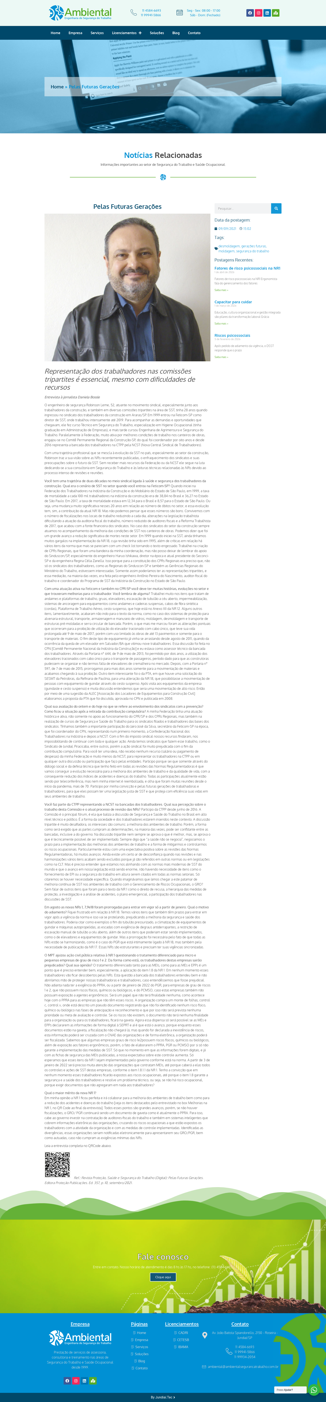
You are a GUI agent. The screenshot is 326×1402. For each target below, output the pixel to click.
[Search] (276, 208)
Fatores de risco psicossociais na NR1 (247, 268)
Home (55, 33)
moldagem (227, 251)
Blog (176, 33)
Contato (194, 33)
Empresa (75, 33)
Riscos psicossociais (232, 335)
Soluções (157, 33)
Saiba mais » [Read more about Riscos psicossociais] (221, 357)
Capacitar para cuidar (233, 302)
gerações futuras (253, 246)
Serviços (97, 33)
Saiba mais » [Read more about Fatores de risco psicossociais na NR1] (221, 290)
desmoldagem (229, 246)
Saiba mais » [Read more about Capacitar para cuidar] (221, 323)
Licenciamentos (127, 33)
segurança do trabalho (252, 251)
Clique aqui (163, 1277)
